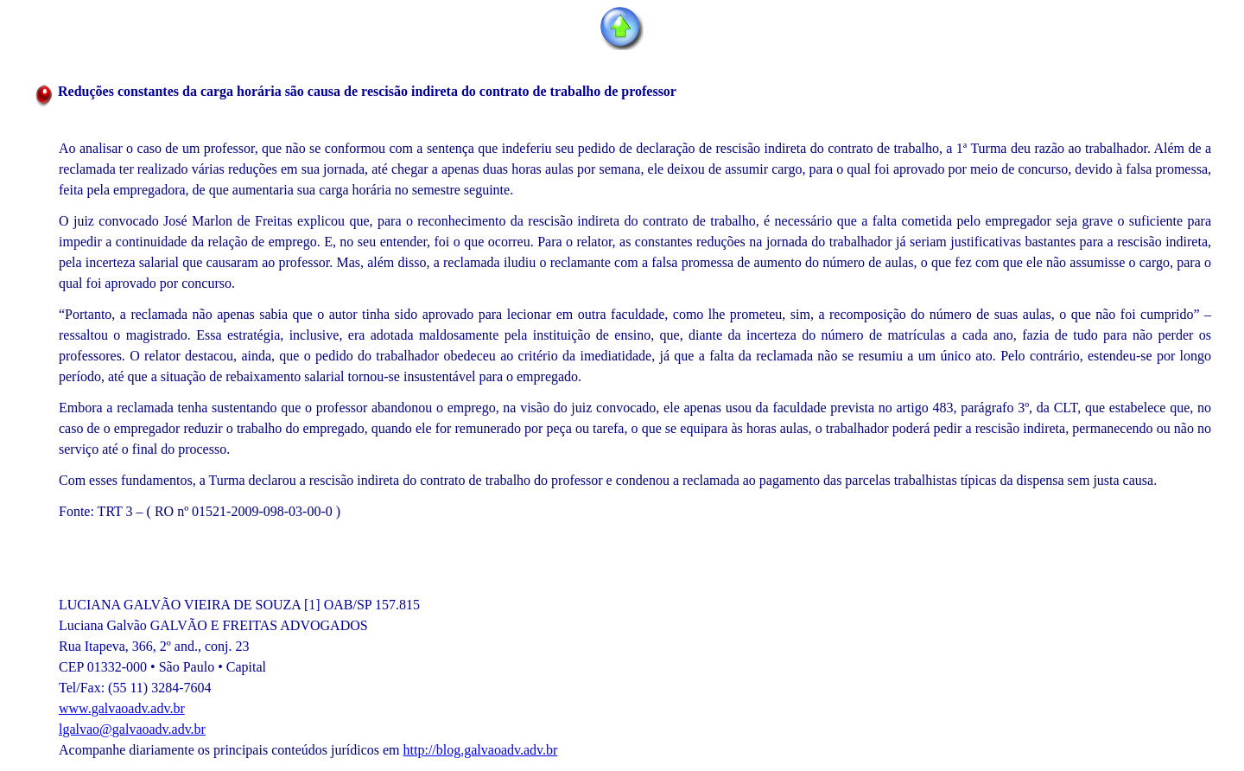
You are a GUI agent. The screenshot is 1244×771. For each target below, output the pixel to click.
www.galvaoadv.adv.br (122, 708)
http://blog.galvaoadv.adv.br (480, 749)
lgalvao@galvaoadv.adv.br (132, 729)
